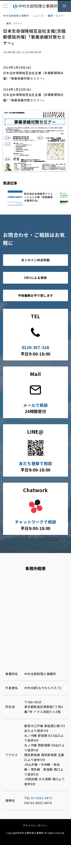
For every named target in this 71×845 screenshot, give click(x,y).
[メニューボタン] (5, 6)
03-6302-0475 (41, 798)
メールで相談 (35, 405)
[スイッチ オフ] (64, 6)
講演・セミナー (14, 23)
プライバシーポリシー (35, 825)
